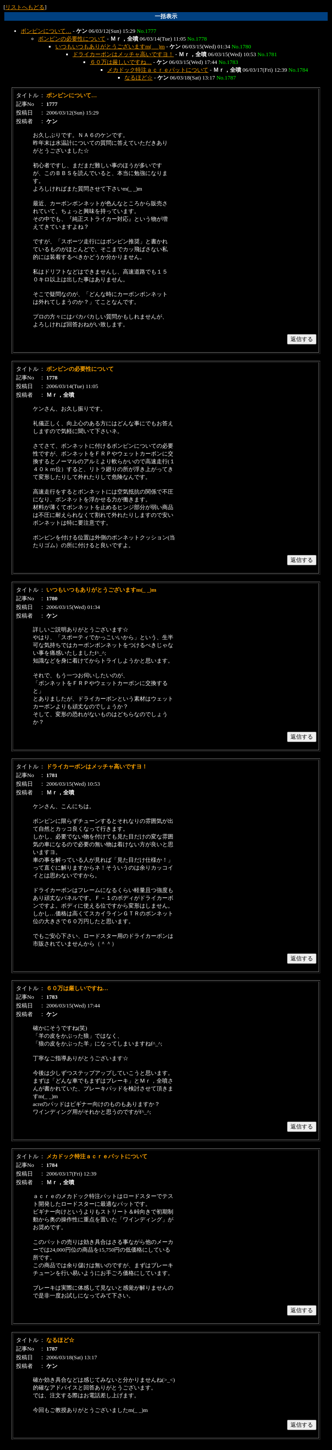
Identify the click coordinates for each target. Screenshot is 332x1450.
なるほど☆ (138, 77)
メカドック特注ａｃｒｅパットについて (157, 70)
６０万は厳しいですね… (121, 62)
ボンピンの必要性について (71, 38)
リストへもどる (25, 7)
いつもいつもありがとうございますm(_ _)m (110, 46)
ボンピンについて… (46, 31)
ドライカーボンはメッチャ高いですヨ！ (123, 54)
